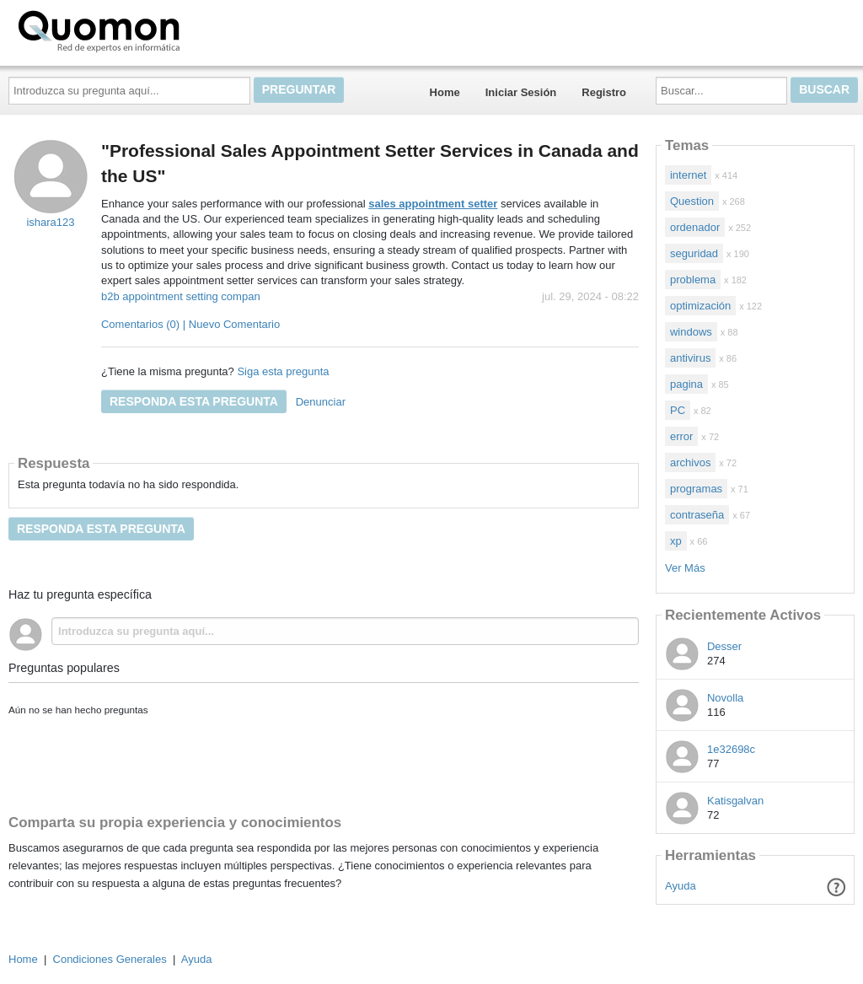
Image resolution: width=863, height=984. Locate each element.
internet (688, 175)
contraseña (697, 514)
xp (676, 541)
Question (692, 201)
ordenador (695, 227)
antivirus (690, 358)
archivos (690, 462)
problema (693, 279)
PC (677, 410)
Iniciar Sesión (521, 92)
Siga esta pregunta (283, 371)
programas (696, 488)
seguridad (694, 253)
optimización (700, 305)
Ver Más (685, 568)
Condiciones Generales (110, 959)
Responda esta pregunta (194, 401)
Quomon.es (152, 29)
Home (445, 92)
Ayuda (680, 885)
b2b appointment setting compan (180, 296)
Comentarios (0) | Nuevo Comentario (190, 324)
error (681, 436)
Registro (604, 92)
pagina (686, 384)
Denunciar (321, 401)
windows (691, 331)
